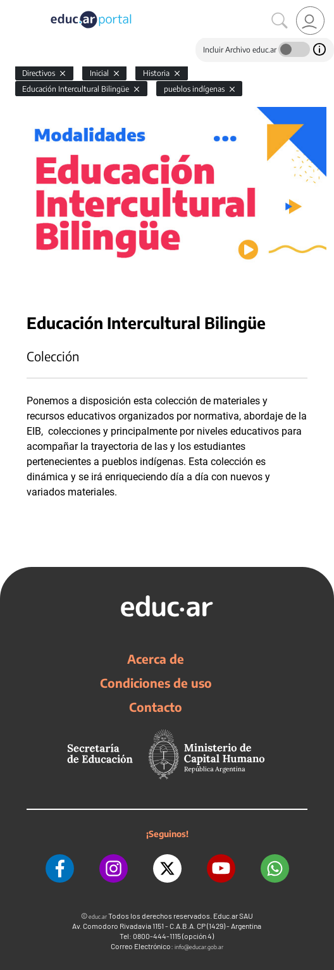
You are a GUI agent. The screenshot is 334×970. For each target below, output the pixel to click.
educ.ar (98, 916)
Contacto (155, 706)
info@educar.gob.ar (199, 946)
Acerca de (155, 658)
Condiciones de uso (156, 682)
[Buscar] (279, 20)
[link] (310, 20)
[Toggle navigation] (11, 7)
